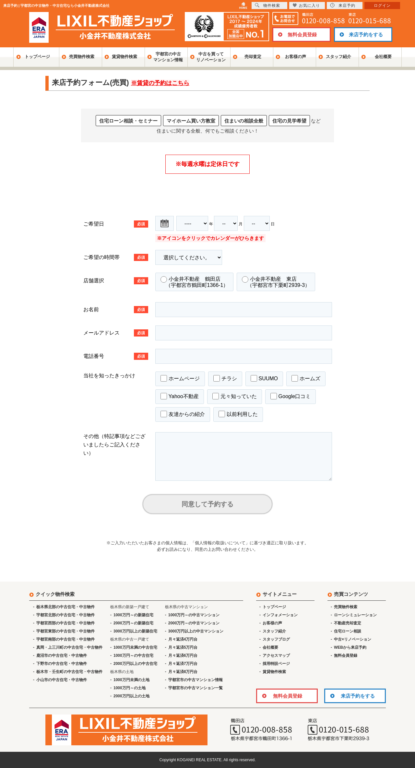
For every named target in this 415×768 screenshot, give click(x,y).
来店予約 (342, 5)
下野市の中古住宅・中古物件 (61, 663)
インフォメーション (280, 615)
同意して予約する (207, 504)
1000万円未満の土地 (131, 680)
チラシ (225, 378)
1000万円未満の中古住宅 (135, 647)
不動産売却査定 (347, 623)
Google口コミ (290, 396)
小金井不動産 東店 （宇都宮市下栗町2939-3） (276, 282)
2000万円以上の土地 (131, 696)
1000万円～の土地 (129, 688)
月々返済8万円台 (183, 671)
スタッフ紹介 (338, 56)
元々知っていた (234, 396)
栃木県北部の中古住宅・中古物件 (65, 607)
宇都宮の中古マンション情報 (168, 57)
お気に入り (306, 5)
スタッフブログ (276, 639)
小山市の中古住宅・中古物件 (61, 680)
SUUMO (264, 378)
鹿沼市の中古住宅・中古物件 (61, 655)
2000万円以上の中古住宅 (135, 663)
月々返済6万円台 (183, 655)
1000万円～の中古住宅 (133, 655)
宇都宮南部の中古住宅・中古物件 (65, 639)
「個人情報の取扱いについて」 (220, 542)
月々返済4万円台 (183, 639)
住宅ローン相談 (347, 631)
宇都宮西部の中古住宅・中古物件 (65, 623)
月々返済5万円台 (183, 647)
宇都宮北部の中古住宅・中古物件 (65, 615)
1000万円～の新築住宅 (133, 615)
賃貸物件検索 (124, 56)
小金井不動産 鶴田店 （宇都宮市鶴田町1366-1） (194, 282)
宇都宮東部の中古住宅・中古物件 (65, 631)
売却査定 (252, 56)
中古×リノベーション (352, 639)
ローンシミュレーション (355, 615)
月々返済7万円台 (183, 663)
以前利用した (238, 414)
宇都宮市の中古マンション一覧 (195, 688)
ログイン (382, 5)
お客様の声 (295, 56)
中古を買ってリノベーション (211, 57)
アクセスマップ (276, 655)
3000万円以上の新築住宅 (135, 631)
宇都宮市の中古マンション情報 (195, 680)
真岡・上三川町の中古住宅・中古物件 (69, 647)
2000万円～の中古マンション (194, 623)
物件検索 (267, 5)
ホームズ (305, 378)
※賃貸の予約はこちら (160, 83)
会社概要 (383, 56)
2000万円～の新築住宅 (133, 623)
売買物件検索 (81, 56)
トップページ (37, 56)
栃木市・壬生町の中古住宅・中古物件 (69, 671)
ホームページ (180, 378)
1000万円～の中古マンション (194, 615)
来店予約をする (366, 34)
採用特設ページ (276, 663)
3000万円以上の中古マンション (196, 631)
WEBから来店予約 (350, 647)
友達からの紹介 (182, 414)
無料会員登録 (302, 34)
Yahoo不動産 (179, 396)
